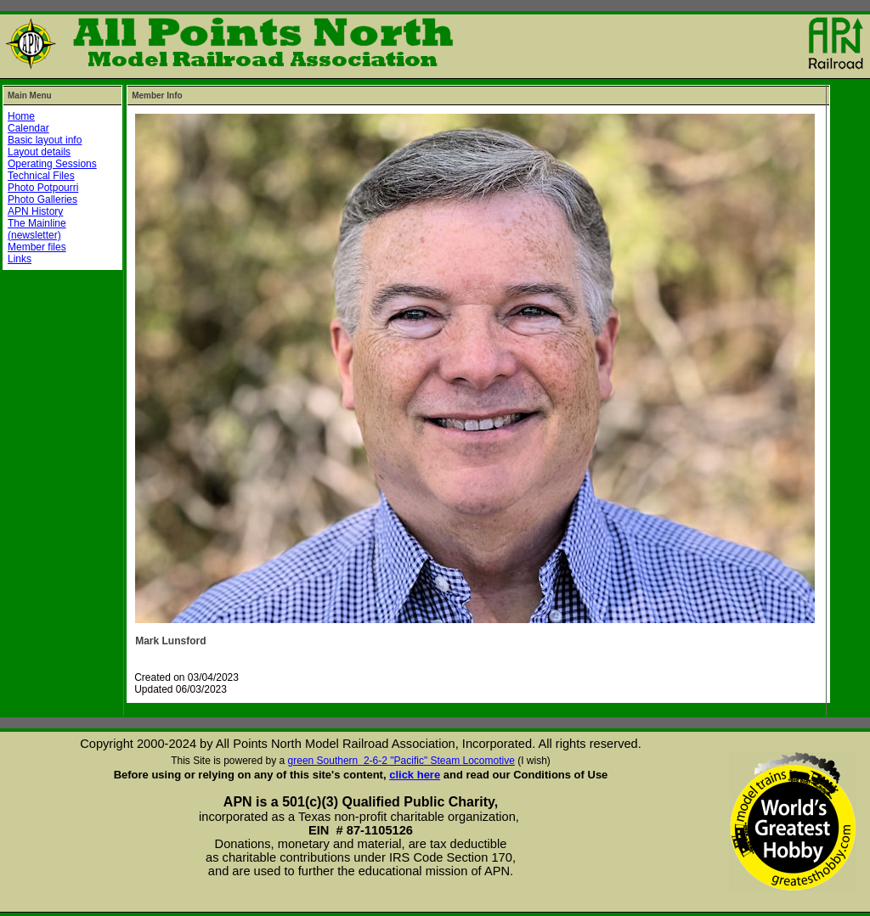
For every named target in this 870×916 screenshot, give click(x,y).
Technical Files (41, 176)
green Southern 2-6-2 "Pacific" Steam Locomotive (401, 761)
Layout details (39, 152)
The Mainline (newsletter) (37, 229)
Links (19, 259)
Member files (37, 247)
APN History (35, 211)
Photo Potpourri (43, 188)
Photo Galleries (42, 199)
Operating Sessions (52, 164)
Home (21, 116)
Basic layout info (45, 140)
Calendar (28, 128)
